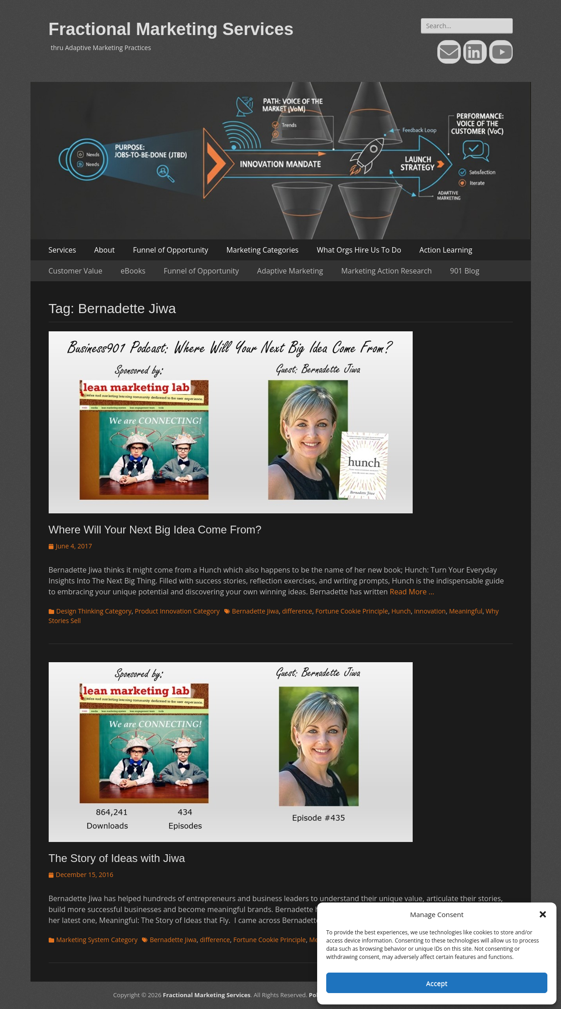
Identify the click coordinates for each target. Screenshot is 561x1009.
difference (297, 611)
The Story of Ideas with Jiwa (117, 858)
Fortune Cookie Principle (351, 611)
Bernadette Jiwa (255, 611)
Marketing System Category (97, 939)
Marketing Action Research (386, 271)
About (104, 250)
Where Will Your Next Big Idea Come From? (155, 529)
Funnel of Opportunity (170, 250)
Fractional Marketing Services (171, 29)
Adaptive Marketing (290, 271)
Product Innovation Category (177, 611)
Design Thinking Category (93, 611)
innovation (429, 611)
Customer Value (76, 271)
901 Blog (464, 271)
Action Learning (445, 250)
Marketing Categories (262, 250)
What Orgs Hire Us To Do (359, 250)
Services (62, 250)
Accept (437, 983)
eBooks (133, 271)
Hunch (401, 611)
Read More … (412, 592)
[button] (542, 914)
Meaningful (465, 611)
